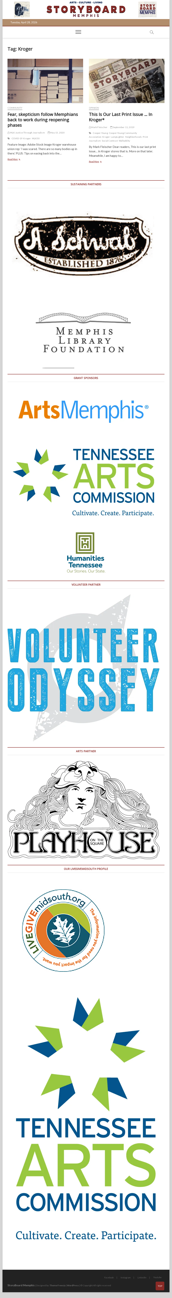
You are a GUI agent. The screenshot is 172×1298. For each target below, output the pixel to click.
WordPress (73, 1285)
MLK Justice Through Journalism (26, 132)
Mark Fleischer (98, 127)
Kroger (27, 138)
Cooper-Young (100, 133)
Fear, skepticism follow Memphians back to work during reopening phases (43, 119)
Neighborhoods (133, 136)
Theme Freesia (57, 1285)
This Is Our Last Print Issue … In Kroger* (120, 116)
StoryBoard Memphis (21, 1285)
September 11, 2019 (122, 127)
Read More (18, 160)
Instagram (126, 1277)
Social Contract (110, 140)
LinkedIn (142, 1277)
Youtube (157, 1277)
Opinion (94, 107)
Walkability (124, 140)
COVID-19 (17, 138)
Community (15, 107)
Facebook (109, 1277)
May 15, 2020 (56, 132)
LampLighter (117, 136)
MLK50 (36, 138)
